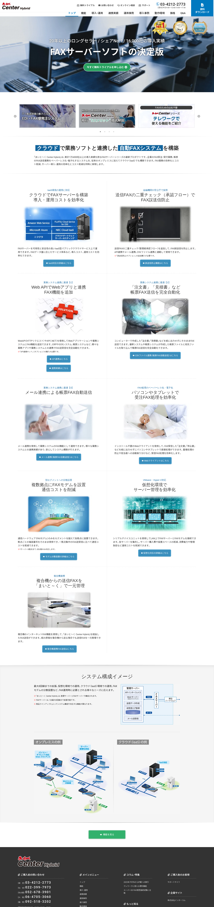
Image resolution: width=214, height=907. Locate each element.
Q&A (183, 13)
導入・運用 (97, 13)
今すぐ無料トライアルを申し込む (105, 67)
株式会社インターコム (176, 896)
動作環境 (160, 13)
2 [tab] (104, 131)
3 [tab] (109, 131)
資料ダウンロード (203, 10)
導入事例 (145, 13)
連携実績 (114, 13)
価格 (173, 13)
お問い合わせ (108, 5)
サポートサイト (174, 878)
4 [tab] (113, 131)
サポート (147, 5)
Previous (15, 116)
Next (198, 116)
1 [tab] (100, 131)
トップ (72, 13)
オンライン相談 (128, 5)
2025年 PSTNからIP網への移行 (136, 878)
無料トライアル (88, 5)
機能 (84, 13)
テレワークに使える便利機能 (135, 882)
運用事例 (129, 13)
